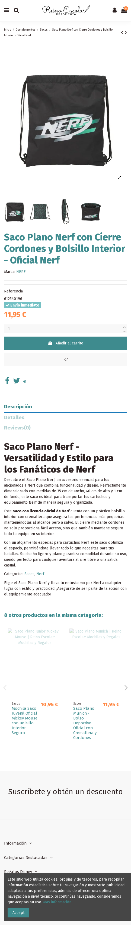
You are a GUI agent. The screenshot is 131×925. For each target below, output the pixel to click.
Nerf (40, 574)
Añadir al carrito (65, 343)
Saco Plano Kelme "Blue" (24, 711)
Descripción (18, 407)
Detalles (14, 418)
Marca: (9, 271)
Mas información (57, 902)
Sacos (29, 574)
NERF (20, 271)
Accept (18, 912)
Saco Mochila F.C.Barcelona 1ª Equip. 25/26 (86, 713)
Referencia (13, 291)
